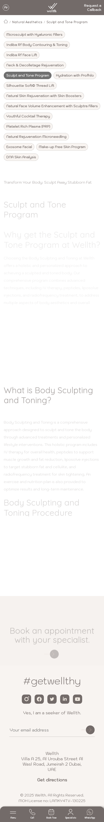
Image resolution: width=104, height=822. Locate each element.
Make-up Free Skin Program (62, 147)
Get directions (52, 780)
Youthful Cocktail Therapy (28, 116)
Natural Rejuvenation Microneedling (36, 137)
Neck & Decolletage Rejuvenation (35, 65)
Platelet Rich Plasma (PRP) (28, 126)
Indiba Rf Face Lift (21, 55)
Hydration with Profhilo (75, 75)
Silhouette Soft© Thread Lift (30, 86)
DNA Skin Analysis (21, 157)
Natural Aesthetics (27, 22)
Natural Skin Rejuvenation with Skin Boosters (43, 96)
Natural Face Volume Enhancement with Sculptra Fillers (52, 106)
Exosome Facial (19, 147)
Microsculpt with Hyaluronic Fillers (34, 34)
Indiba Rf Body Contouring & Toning (36, 45)
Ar (6, 8)
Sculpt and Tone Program (67, 22)
